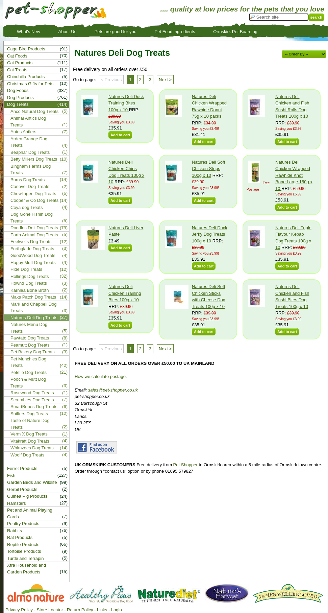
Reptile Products (23, 544)
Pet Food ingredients (175, 31)
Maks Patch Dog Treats (33, 297)
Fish (11, 475)
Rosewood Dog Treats (32, 392)
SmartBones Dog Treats (33, 406)
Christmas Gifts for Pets (30, 83)
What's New (28, 31)
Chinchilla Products (26, 76)
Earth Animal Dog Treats (34, 234)
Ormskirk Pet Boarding (235, 31)
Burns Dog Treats (27, 179)
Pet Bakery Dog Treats (32, 351)
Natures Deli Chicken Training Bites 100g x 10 (124, 293)
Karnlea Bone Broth (29, 290)
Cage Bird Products (26, 48)
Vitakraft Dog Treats (29, 441)
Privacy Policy (19, 609)
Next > (165, 79)
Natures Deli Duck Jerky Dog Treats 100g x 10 (209, 234)
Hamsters (16, 503)
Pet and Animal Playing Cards (29, 513)
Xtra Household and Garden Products (26, 568)
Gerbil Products (22, 489)
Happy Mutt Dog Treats (33, 262)
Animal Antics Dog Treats (28, 121)
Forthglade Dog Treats (32, 248)
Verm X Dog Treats (29, 434)
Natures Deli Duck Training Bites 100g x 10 (126, 103)
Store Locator (49, 609)
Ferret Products (22, 468)
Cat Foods (17, 55)
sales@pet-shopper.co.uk (113, 390)
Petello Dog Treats (28, 372)
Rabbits (14, 530)
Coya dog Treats (26, 207)
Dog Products (20, 97)
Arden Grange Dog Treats (28, 142)
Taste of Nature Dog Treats (30, 424)
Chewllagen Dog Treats (33, 193)
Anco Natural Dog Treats (34, 111)
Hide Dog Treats (26, 269)
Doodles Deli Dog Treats (34, 227)
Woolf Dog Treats (27, 454)
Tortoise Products (24, 551)
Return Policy (80, 609)
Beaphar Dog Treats (30, 152)
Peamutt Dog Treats (30, 345)
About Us (67, 31)
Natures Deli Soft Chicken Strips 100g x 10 (208, 169)
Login (116, 609)
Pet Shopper (185, 464)
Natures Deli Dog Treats (33, 317)
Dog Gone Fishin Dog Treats (31, 217)
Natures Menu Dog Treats (28, 328)
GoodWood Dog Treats (32, 255)
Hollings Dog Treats (29, 276)
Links (102, 609)
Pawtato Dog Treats (29, 337)
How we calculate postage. (101, 376)
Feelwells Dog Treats (30, 241)
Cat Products (19, 62)
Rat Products (19, 537)
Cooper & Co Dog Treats (34, 200)
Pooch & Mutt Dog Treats (28, 382)
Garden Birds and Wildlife (32, 482)
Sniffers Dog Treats (29, 413)
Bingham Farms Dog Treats (30, 169)
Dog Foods (18, 90)
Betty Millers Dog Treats (33, 159)
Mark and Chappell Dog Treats (33, 307)
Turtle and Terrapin (25, 558)
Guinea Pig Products (27, 496)
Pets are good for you (115, 31)
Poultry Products (23, 523)
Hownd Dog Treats (28, 283)
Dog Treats (18, 104)
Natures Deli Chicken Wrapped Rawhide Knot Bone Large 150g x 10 (293, 175)
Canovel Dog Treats (29, 186)
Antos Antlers (23, 131)
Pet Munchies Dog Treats (28, 362)
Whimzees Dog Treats (32, 447)
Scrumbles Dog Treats (32, 399)
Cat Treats (17, 69)
